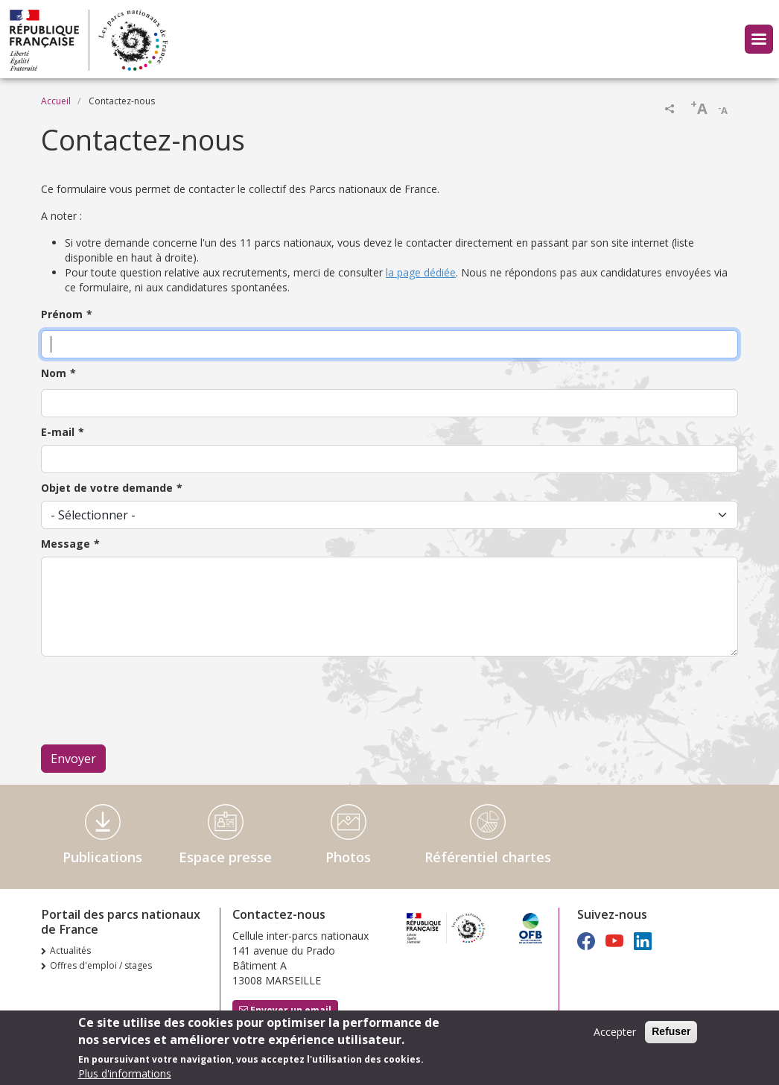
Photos (348, 857)
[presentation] (154, 700)
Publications (102, 857)
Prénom (62, 314)
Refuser (671, 1031)
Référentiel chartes (488, 857)
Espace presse (225, 857)
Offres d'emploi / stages (101, 965)
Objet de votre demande (107, 488)
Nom (53, 373)
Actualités (70, 950)
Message (65, 544)
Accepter (615, 1032)
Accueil (56, 101)
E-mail (57, 432)
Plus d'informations (124, 1073)
